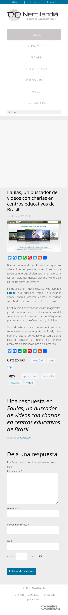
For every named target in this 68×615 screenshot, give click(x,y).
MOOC (35, 91)
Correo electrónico (18, 524)
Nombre (12, 508)
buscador (48, 376)
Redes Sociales (35, 80)
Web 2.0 (38, 360)
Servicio (36, 34)
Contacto (52, 2)
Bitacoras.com (24, 437)
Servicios (34, 2)
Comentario (14, 471)
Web (9, 540)
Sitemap (19, 594)
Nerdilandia (38, 588)
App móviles (35, 46)
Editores (15, 2)
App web (36, 57)
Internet (15, 382)
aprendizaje (30, 376)
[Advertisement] (34, 153)
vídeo (29, 382)
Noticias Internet (36, 69)
